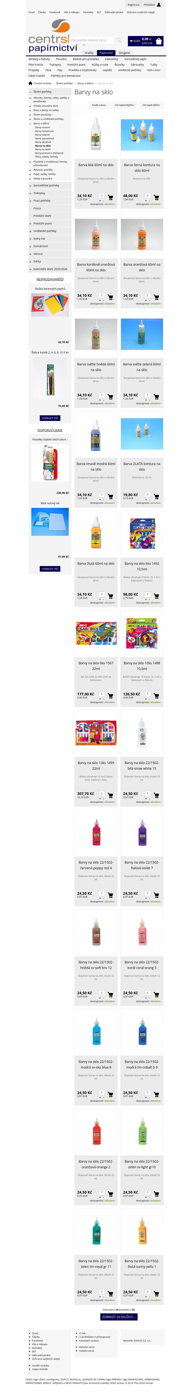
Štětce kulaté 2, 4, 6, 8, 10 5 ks (50, 352)
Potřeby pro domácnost (65, 75)
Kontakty (88, 12)
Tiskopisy (55, 64)
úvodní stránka (40, 1365)
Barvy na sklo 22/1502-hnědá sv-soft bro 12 (96, 965)
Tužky (153, 64)
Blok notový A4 (50, 503)
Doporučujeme (50, 430)
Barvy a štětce (85, 83)
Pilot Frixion (35, 64)
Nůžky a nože (100, 64)
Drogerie (124, 53)
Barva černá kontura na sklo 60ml (142, 168)
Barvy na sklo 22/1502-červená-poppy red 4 (96, 865)
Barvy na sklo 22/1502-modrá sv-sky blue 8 (96, 1064)
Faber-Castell (36, 75)
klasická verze (86, 1347)
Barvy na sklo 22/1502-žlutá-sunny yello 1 (142, 1264)
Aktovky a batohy (39, 59)
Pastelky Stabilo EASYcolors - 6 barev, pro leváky (50, 440)
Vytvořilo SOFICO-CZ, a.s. (137, 1340)
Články (42, 12)
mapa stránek (40, 1369)
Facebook (55, 12)
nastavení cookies (89, 1340)
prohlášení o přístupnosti (96, 1337)
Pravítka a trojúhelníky (82, 70)
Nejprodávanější (50, 279)
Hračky (89, 53)
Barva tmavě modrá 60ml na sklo (96, 466)
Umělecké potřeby (129, 70)
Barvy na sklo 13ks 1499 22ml (96, 765)
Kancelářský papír (135, 59)
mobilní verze (86, 1350)
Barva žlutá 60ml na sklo (96, 563)
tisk (84, 1333)
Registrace (134, 4)
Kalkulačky (111, 59)
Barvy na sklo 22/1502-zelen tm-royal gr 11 (96, 1264)
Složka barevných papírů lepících (50, 289)
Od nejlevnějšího (124, 105)
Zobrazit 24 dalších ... (119, 1317)
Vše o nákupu (72, 12)
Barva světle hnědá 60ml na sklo (96, 367)
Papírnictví (106, 53)
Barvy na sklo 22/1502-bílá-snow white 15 (142, 765)
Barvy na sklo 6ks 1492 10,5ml (142, 566)
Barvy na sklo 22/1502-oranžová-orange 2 (96, 1164)
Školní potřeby (64, 83)
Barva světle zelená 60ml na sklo (142, 367)
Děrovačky (137, 64)
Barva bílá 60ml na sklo (96, 165)
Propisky (33, 70)
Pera (48, 70)
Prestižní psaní (76, 64)
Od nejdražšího (151, 105)
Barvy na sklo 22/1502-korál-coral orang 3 (142, 965)
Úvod (31, 12)
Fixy (60, 70)
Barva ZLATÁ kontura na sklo (142, 466)
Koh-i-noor (154, 70)
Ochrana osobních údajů (140, 12)
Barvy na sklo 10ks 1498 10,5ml (142, 666)
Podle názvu (99, 105)
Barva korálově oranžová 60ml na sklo (96, 267)
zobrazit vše (50, 418)
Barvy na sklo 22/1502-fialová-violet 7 (142, 865)
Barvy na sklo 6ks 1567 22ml (96, 666)
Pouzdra (61, 59)
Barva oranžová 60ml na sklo (141, 267)
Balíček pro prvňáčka (86, 59)
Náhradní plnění (114, 12)
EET (99, 12)
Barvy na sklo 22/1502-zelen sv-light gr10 (142, 1164)
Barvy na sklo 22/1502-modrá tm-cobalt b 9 (142, 1064)
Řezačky (119, 64)
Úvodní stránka (42, 83)
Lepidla (107, 70)
